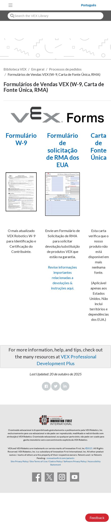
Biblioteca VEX (14, 69)
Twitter (55, 386)
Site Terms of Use (38, 461)
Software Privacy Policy (75, 461)
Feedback (97, 518)
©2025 (88, 448)
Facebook (46, 386)
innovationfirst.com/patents (60, 458)
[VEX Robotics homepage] (48, 5)
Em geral (37, 69)
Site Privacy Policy (19, 461)
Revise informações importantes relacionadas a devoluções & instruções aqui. (62, 277)
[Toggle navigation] (10, 5)
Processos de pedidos (65, 69)
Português (88, 5)
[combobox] (55, 15)
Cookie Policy (55, 461)
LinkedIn (65, 386)
